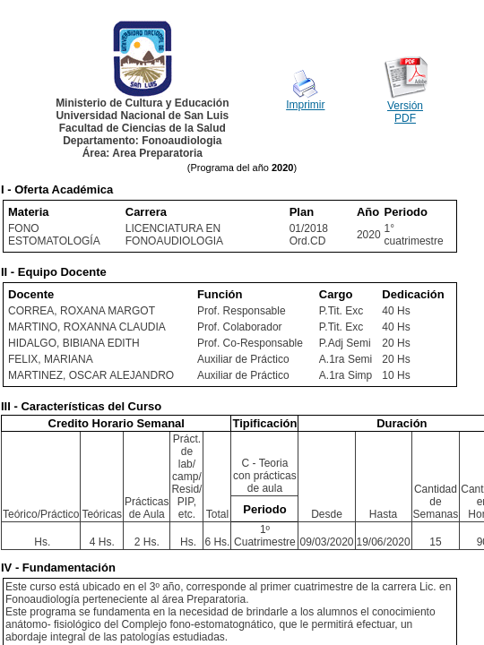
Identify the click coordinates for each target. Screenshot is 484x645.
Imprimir (305, 105)
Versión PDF (405, 112)
